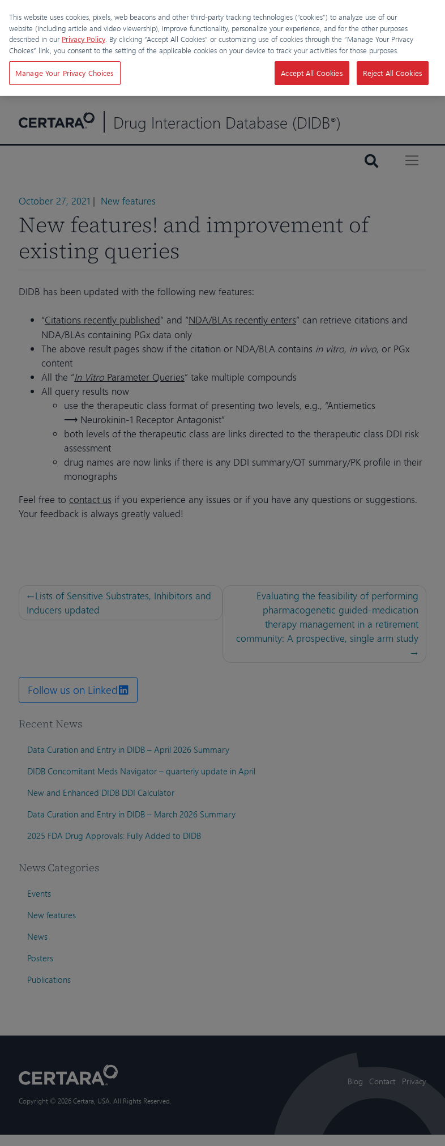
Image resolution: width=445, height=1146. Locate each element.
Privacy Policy (83, 39)
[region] (222, 48)
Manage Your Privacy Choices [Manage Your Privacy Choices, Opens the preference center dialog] (64, 73)
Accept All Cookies (312, 73)
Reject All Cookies (392, 73)
